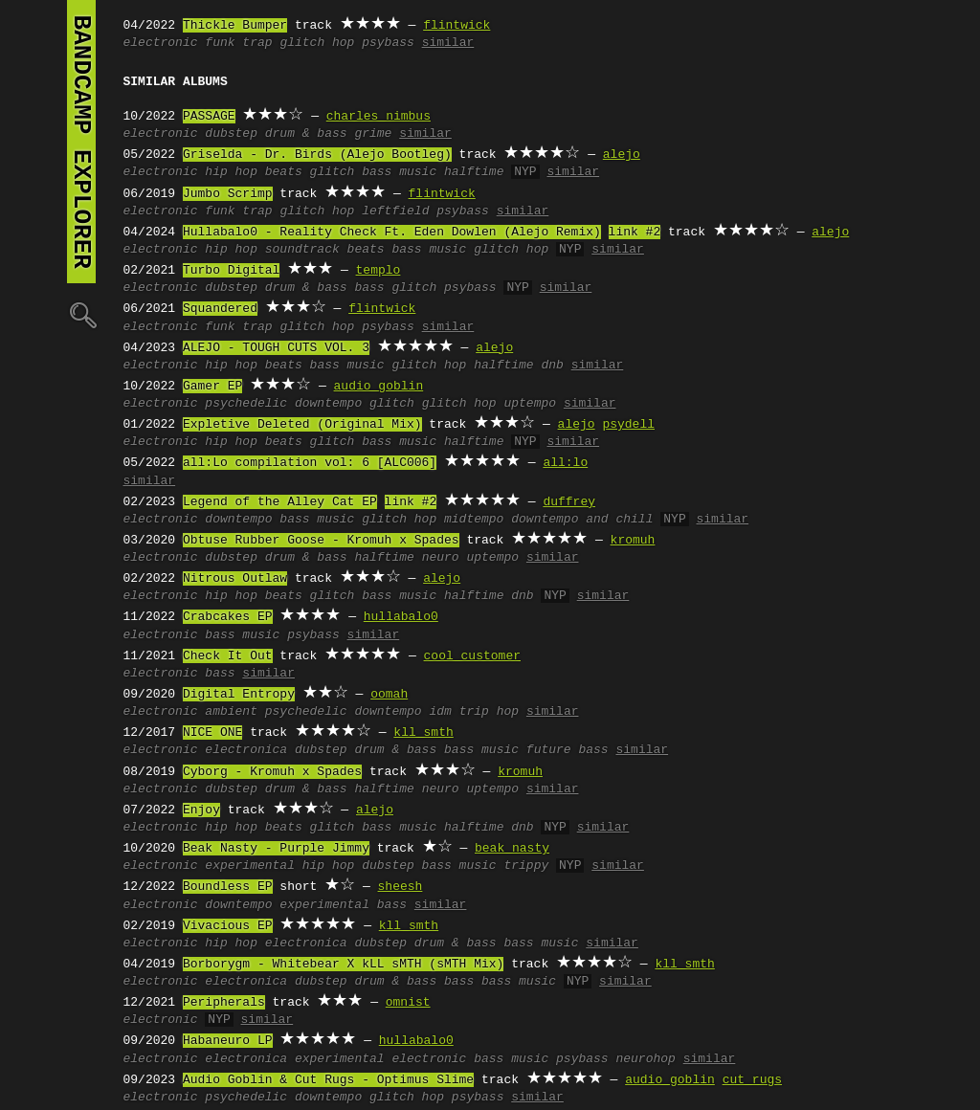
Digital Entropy (239, 694)
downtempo (328, 403)
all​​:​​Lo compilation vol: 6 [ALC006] (309, 463)
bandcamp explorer (81, 141)
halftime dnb (519, 365)
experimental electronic (380, 1059)
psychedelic (246, 403)
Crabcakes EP (228, 617)
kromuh (633, 540)
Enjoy (201, 810)
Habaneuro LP (228, 1041)
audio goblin (379, 386)
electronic (160, 43)
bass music (399, 172)
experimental (250, 866)
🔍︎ (81, 314)
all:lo (565, 463)
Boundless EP (228, 887)
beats (283, 172)
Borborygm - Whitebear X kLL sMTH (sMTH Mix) (343, 964)
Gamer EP (212, 386)
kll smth (423, 733)
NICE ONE (212, 733)
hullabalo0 (401, 617)
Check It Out (228, 656)
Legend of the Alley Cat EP (280, 502)
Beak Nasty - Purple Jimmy (276, 848)
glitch (332, 172)
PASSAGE (209, 116)
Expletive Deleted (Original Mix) (302, 424)
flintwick (456, 25)
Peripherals (224, 1002)
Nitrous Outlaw (235, 579)
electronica (246, 750)
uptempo (529, 403)
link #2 (635, 232)
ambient (231, 712)
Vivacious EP (228, 926)
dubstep (231, 134)
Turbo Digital (231, 270)
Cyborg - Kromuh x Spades (272, 772)
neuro (440, 557)
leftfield (395, 211)
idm (440, 712)
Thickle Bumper (235, 25)
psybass (388, 43)
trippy (525, 866)
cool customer (472, 656)
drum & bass (306, 134)
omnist (408, 1002)
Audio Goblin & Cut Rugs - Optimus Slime (328, 1080)
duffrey (569, 502)
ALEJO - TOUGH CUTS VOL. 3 (276, 348)
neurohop (645, 1059)
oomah (389, 694)
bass (369, 288)
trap (257, 43)
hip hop (231, 172)
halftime (473, 172)
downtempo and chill (582, 519)
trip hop (489, 712)
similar (448, 43)
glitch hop (316, 43)
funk (219, 43)
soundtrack (302, 249)
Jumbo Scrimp (228, 194)
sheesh (400, 887)
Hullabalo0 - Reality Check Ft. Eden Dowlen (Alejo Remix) (392, 232)
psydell (628, 424)
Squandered (220, 309)
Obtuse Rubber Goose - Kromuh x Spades (321, 540)
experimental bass (343, 905)
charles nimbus (378, 116)
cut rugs (752, 1080)
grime (372, 134)
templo (378, 270)
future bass (567, 750)
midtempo (473, 519)
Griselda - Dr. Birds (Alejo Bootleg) (317, 155)
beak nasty (512, 848)
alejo (621, 155)
